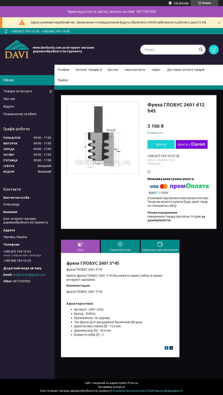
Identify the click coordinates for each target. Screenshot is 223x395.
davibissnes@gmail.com (29, 274)
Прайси (63, 80)
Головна (63, 69)
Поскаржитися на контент (129, 390)
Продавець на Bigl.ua (111, 386)
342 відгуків (181, 3)
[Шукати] (201, 50)
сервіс (156, 69)
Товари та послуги (17, 91)
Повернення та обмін (20, 114)
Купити (161, 144)
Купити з (191, 144)
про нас (113, 69)
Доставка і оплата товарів (185, 69)
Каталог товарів (87, 69)
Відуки (8, 106)
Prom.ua (133, 383)
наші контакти (135, 69)
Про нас (9, 99)
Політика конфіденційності (165, 390)
